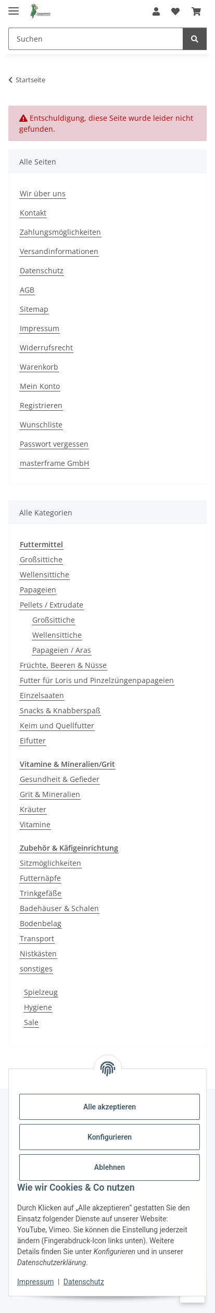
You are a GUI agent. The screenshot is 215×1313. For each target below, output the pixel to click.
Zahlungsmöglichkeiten (60, 232)
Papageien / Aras (61, 650)
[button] (156, 11)
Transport (37, 938)
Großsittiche (41, 559)
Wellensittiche (44, 574)
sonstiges (36, 969)
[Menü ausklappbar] (13, 6)
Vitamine (35, 824)
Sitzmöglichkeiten (50, 863)
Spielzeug (41, 992)
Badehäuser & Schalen (59, 908)
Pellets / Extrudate (51, 605)
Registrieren (41, 405)
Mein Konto (40, 386)
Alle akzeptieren (109, 1107)
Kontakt (33, 213)
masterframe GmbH (54, 463)
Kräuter (33, 809)
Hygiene (38, 1007)
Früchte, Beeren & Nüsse (63, 665)
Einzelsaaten (42, 695)
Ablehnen (109, 1167)
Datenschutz (84, 1282)
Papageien (38, 590)
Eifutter (33, 741)
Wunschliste (41, 425)
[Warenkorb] (196, 11)
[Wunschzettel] (175, 11)
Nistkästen (38, 953)
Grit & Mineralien (50, 794)
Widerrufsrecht (46, 347)
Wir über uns (43, 193)
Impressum (35, 1282)
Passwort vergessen (54, 444)
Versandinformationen (59, 251)
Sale (31, 1022)
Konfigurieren (109, 1137)
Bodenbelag (40, 923)
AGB (27, 290)
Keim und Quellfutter (57, 725)
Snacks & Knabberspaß (60, 710)
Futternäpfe (40, 878)
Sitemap (34, 309)
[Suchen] (95, 39)
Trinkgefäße (40, 893)
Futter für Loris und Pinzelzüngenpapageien (97, 680)
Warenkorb (39, 367)
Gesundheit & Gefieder (59, 779)
